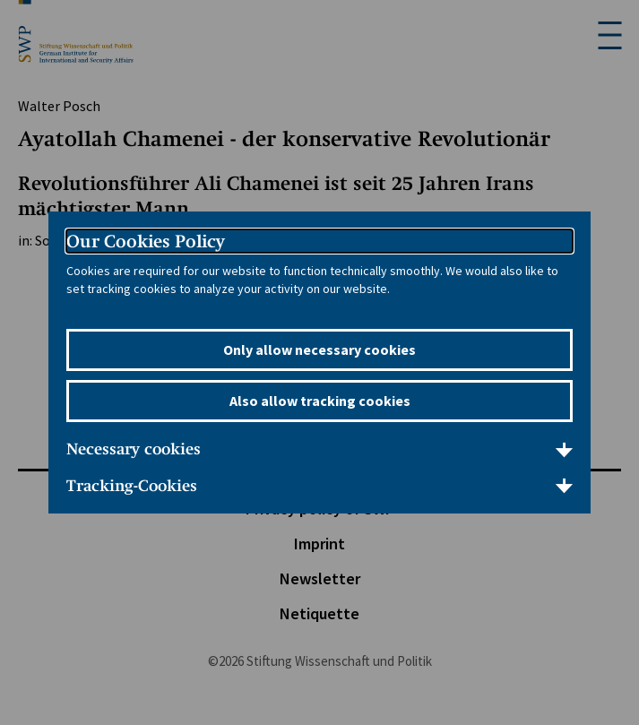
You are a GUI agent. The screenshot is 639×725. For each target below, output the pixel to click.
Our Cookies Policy (145, 241)
